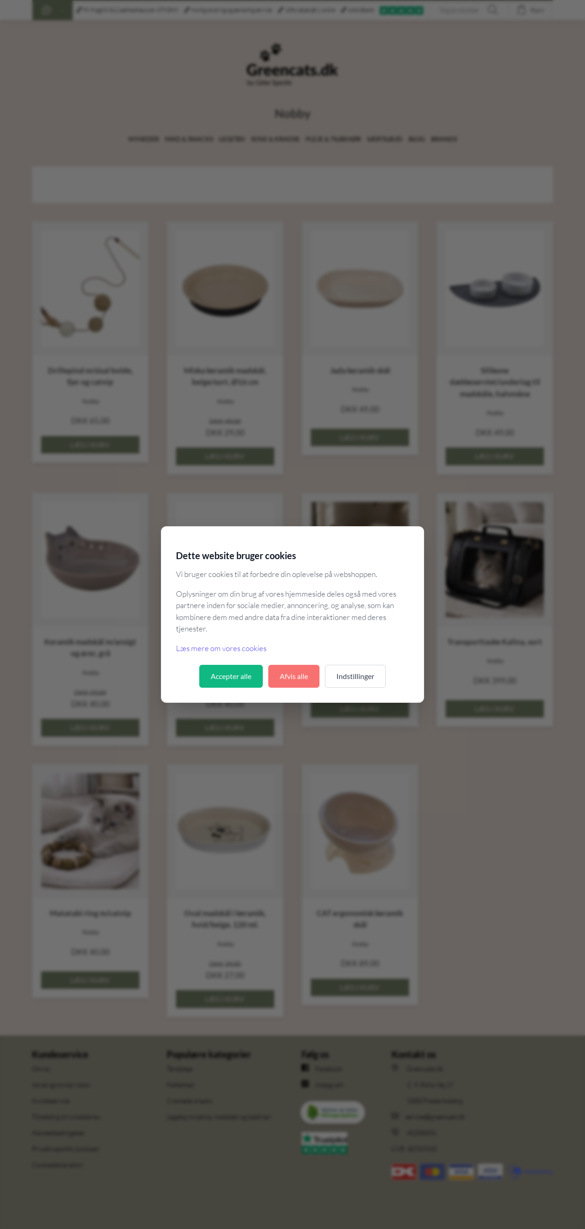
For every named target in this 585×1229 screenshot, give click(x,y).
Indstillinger (355, 676)
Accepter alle (231, 676)
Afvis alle (294, 676)
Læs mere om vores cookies (221, 648)
